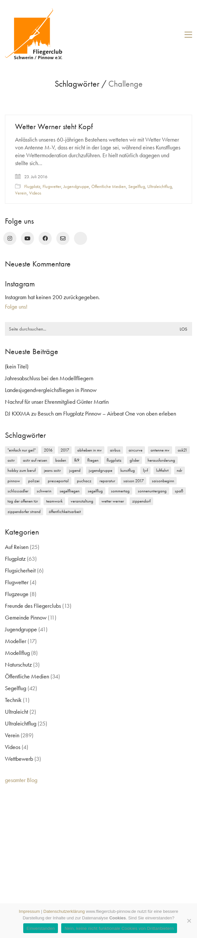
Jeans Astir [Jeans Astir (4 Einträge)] (52, 470)
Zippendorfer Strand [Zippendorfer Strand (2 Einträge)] (24, 511)
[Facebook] (45, 238)
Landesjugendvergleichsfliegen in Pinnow (51, 390)
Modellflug (17, 653)
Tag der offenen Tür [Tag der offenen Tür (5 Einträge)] (23, 501)
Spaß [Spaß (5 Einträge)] (179, 491)
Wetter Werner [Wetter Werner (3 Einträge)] (112, 501)
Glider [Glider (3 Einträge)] (134, 460)
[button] (188, 34)
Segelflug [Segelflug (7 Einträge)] (95, 491)
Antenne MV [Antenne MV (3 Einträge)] (160, 450)
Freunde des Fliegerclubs (33, 605)
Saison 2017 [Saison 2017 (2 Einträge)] (133, 481)
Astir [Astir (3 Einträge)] (11, 460)
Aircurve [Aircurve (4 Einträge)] (135, 450)
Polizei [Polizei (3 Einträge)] (34, 481)
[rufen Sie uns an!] (80, 238)
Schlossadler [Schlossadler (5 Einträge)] (18, 491)
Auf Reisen (16, 547)
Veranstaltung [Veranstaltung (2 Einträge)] (82, 501)
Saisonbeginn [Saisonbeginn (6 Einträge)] (163, 481)
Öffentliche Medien (108, 186)
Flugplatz (32, 186)
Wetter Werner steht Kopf (54, 126)
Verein (21, 193)
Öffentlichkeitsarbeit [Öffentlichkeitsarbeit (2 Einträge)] (65, 511)
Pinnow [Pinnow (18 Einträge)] (14, 481)
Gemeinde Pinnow (25, 617)
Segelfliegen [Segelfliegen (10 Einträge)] (70, 491)
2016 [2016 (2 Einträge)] (48, 450)
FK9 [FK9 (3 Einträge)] (76, 460)
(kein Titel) (16, 366)
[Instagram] (9, 238)
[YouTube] (27, 238)
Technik (13, 700)
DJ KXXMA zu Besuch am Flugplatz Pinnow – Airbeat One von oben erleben (90, 413)
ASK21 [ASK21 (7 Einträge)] (182, 450)
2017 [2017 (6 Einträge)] (65, 450)
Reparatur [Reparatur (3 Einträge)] (107, 481)
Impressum (29, 911)
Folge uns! (16, 306)
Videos (35, 193)
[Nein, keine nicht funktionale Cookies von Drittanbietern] (189, 920)
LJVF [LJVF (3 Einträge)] (145, 470)
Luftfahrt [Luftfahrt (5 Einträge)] (162, 470)
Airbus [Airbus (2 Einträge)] (115, 450)
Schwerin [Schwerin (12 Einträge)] (44, 491)
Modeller (15, 641)
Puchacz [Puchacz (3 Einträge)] (84, 481)
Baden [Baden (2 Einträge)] (60, 460)
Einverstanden (41, 928)
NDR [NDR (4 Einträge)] (179, 470)
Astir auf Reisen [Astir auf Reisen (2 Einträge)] (35, 460)
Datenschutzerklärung (64, 911)
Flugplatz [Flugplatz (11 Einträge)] (114, 460)
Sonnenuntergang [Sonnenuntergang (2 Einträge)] (152, 491)
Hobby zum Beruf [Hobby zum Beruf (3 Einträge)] (22, 470)
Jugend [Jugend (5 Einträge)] (75, 470)
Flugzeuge (16, 594)
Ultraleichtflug (159, 186)
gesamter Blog (21, 780)
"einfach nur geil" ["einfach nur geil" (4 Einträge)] (22, 450)
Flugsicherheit (20, 570)
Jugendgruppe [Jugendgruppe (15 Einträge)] (100, 470)
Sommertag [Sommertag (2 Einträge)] (120, 491)
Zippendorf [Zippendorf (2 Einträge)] (141, 501)
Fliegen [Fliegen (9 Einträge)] (92, 460)
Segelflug (136, 186)
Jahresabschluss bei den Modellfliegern (49, 378)
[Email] (62, 238)
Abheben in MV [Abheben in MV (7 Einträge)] (89, 450)
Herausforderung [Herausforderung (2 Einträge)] (161, 460)
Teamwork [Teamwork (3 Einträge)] (54, 501)
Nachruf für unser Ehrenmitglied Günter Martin (57, 401)
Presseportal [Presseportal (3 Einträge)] (58, 481)
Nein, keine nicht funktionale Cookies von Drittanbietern (118, 928)
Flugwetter (52, 186)
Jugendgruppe (76, 186)
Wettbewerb (19, 758)
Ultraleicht (16, 711)
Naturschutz (18, 664)
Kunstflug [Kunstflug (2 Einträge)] (127, 470)
